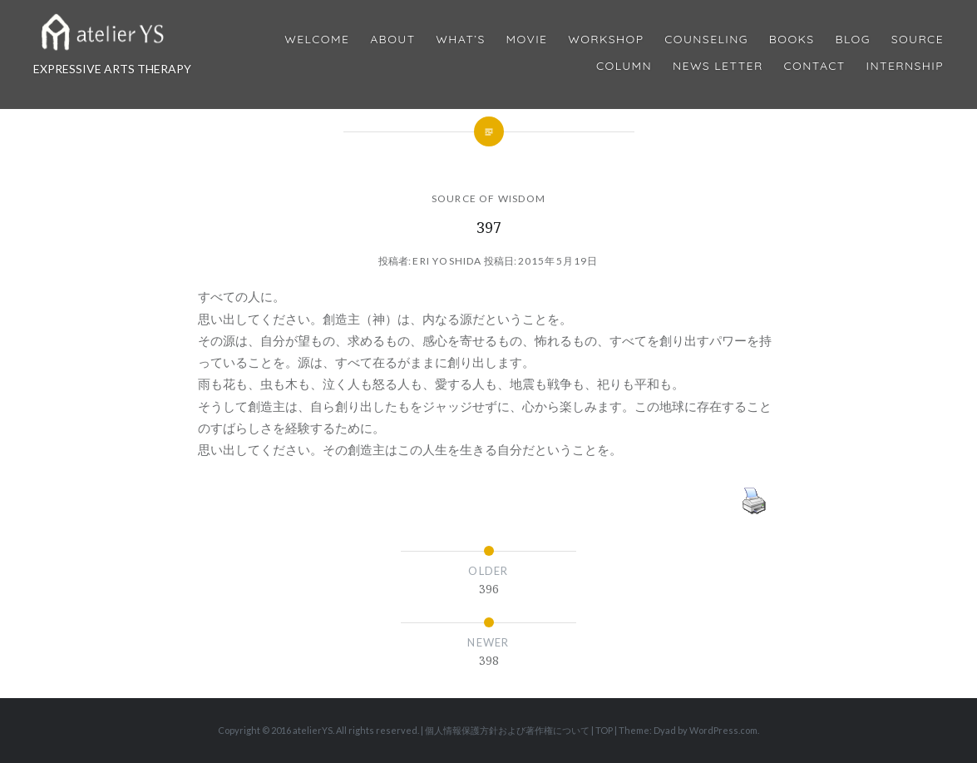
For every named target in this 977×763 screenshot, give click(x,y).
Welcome (316, 39)
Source (917, 39)
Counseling (706, 39)
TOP (604, 730)
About (392, 39)
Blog (852, 39)
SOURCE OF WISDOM (488, 198)
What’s (460, 39)
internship (905, 66)
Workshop (606, 39)
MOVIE (527, 39)
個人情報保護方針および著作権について (507, 730)
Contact (815, 66)
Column (624, 66)
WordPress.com (723, 730)
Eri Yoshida (446, 261)
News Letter (718, 66)
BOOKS (792, 39)
